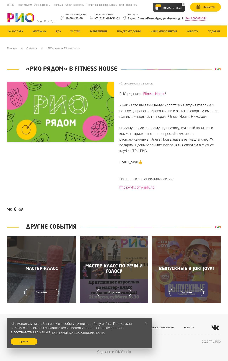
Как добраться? (195, 18)
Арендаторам (42, 4)
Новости (192, 31)
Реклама (58, 4)
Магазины (39, 31)
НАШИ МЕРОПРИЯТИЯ (163, 327)
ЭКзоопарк (15, 31)
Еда (58, 31)
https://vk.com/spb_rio (136, 187)
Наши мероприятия (164, 31)
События (31, 48)
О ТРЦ (10, 4)
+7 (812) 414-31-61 (107, 18)
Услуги (75, 31)
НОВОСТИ (189, 327)
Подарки (214, 31)
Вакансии (132, 4)
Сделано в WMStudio (114, 352)
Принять (24, 341)
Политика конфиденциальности (105, 4)
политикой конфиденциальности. (78, 332)
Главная (12, 48)
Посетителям (24, 4)
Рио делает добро (129, 31)
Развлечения (98, 31)
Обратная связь (74, 4)
